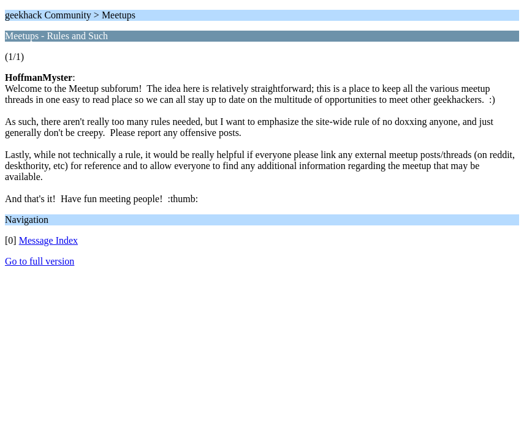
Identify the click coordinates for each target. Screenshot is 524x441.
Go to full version (39, 261)
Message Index (48, 240)
